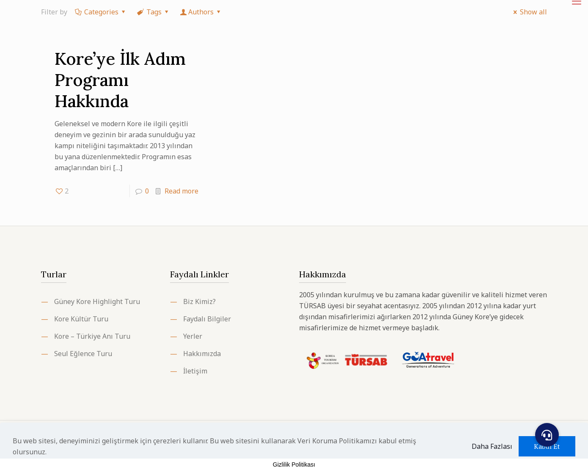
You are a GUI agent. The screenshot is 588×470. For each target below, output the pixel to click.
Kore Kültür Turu (81, 318)
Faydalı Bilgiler (207, 318)
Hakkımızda (202, 353)
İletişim (195, 371)
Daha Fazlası (492, 446)
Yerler (192, 336)
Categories (101, 12)
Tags (153, 12)
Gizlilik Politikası (294, 464)
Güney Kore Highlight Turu (97, 301)
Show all (529, 12)
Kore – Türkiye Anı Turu (92, 336)
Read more (181, 191)
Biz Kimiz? (199, 301)
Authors (201, 12)
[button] (547, 435)
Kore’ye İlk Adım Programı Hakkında (120, 80)
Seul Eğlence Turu (83, 353)
